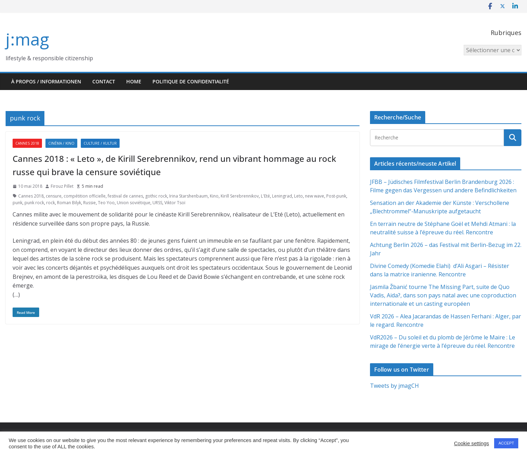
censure (54, 196)
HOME (133, 81)
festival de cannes (125, 196)
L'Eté (265, 196)
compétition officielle (85, 196)
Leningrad (282, 196)
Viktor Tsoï (174, 203)
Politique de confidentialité (190, 81)
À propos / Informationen (46, 81)
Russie (89, 203)
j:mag (27, 39)
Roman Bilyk (69, 203)
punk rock (34, 203)
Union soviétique (133, 203)
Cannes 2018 (27, 143)
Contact (103, 81)
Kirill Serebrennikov (240, 196)
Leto (298, 196)
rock (50, 203)
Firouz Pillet (62, 186)
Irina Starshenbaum (188, 196)
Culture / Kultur (100, 143)
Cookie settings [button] (471, 443)
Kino (214, 196)
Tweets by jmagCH (394, 385)
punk (17, 203)
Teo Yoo (106, 203)
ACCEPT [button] (506, 443)
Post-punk (336, 196)
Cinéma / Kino (61, 143)
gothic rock (156, 196)
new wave (314, 196)
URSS (157, 203)
